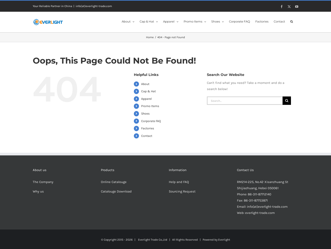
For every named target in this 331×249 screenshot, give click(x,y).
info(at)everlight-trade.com (94, 6)
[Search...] (245, 100)
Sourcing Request (182, 191)
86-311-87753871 (256, 200)
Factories (147, 128)
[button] (291, 21)
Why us (38, 191)
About (145, 84)
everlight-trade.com (260, 213)
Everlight (224, 239)
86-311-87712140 (259, 194)
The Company (43, 182)
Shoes (145, 113)
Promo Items (150, 106)
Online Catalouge (114, 182)
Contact (146, 136)
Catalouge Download (117, 191)
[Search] (287, 100)
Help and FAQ (179, 182)
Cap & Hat (148, 91)
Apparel (146, 99)
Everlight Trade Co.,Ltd (152, 239)
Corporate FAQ (151, 121)
